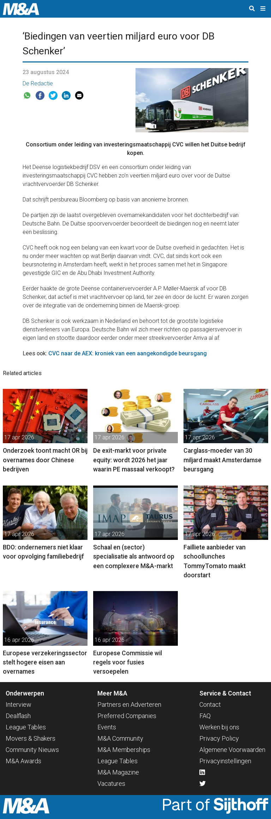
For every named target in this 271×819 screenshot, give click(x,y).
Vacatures (111, 783)
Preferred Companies (126, 715)
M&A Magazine (118, 772)
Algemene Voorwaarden (232, 749)
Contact (210, 704)
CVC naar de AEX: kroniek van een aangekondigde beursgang (127, 353)
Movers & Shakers (30, 738)
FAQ (205, 715)
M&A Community (120, 738)
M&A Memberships (123, 749)
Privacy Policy (219, 738)
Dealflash (18, 715)
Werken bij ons (219, 727)
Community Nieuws (32, 749)
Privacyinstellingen (225, 761)
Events (106, 727)
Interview (18, 704)
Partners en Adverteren (129, 704)
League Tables (26, 727)
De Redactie (38, 83)
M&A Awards (23, 761)
